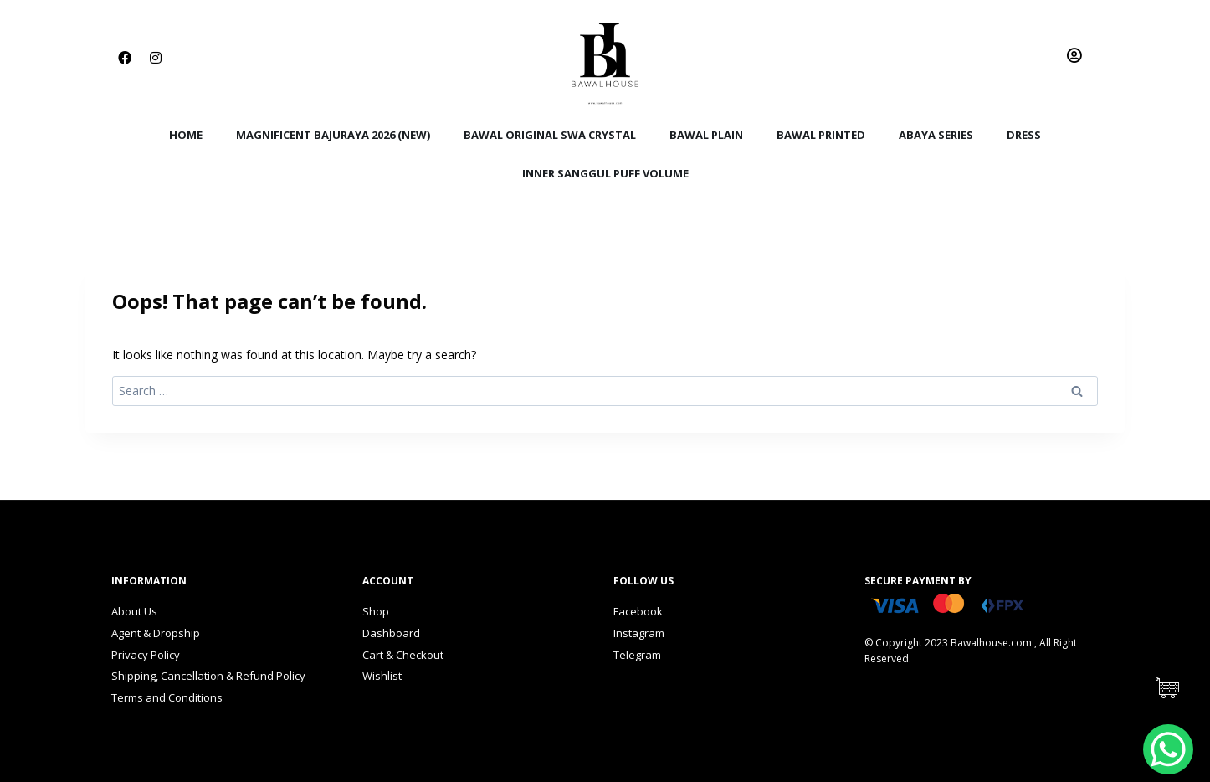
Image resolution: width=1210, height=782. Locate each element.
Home (186, 134)
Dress (1024, 134)
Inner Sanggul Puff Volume (605, 173)
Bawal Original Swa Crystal (550, 134)
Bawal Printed (821, 134)
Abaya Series (936, 134)
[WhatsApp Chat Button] (1168, 749)
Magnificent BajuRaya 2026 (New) (333, 134)
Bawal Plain (706, 134)
